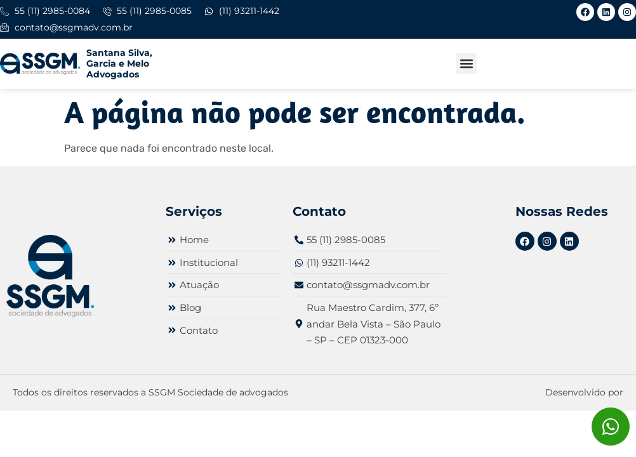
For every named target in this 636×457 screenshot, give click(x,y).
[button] (466, 63)
